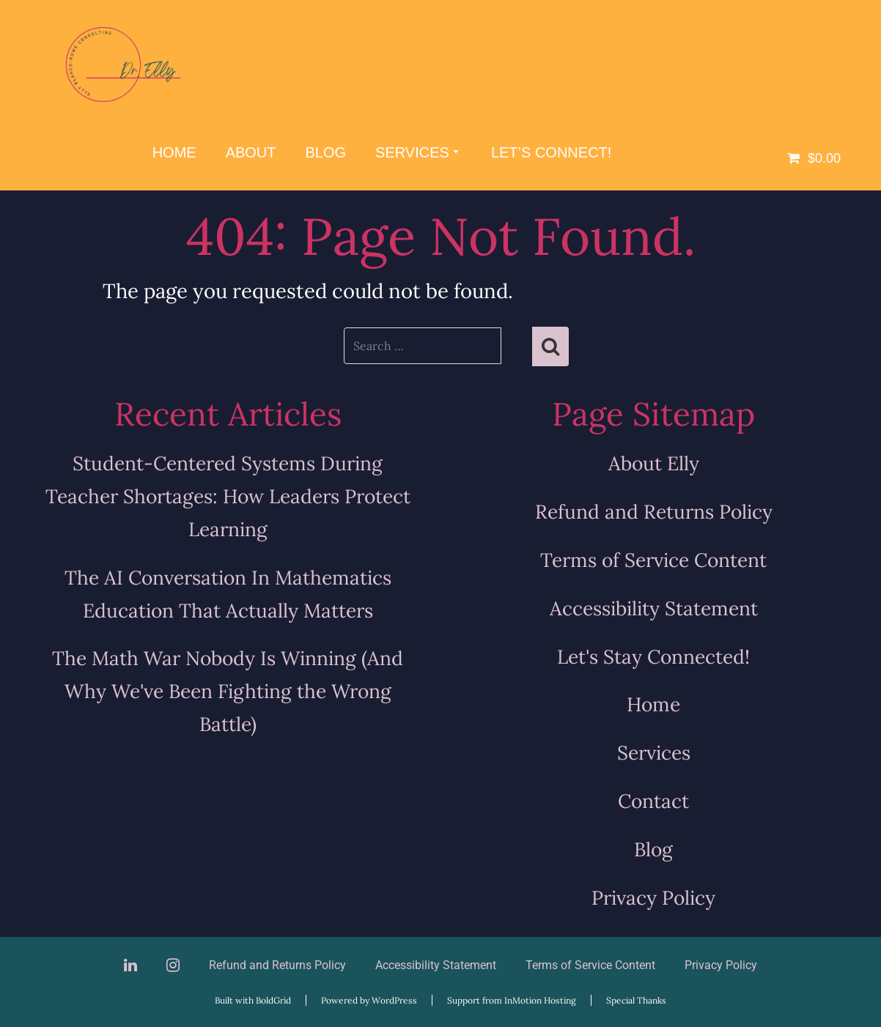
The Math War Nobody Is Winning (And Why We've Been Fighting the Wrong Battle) (227, 690)
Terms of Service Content (653, 559)
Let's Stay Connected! (653, 656)
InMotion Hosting (540, 1000)
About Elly (653, 463)
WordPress (394, 1000)
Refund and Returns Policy (654, 511)
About (251, 152)
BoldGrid (273, 1000)
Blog (326, 152)
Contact (653, 800)
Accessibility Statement (654, 608)
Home (174, 152)
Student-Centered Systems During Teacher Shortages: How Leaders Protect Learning (227, 496)
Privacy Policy (653, 897)
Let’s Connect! (551, 152)
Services (417, 152)
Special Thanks (636, 1000)
